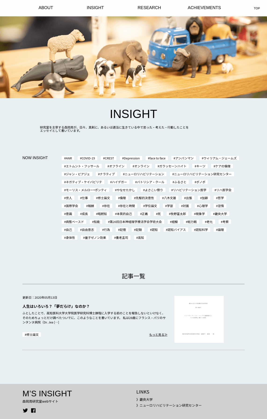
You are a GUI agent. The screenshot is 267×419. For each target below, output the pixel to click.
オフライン (116, 166)
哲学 (221, 198)
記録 (139, 229)
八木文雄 (170, 198)
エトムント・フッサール (82, 166)
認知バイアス (177, 229)
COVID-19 (88, 158)
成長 (85, 213)
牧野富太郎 (178, 213)
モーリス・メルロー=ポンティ (86, 190)
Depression (132, 158)
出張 (189, 198)
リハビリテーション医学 (189, 190)
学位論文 (151, 206)
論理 (221, 229)
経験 (175, 221)
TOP (257, 8)
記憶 (123, 229)
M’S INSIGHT (47, 393)
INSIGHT (95, 7)
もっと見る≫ (158, 334)
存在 (107, 206)
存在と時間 (127, 206)
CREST (109, 158)
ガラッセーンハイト (172, 166)
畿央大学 (221, 213)
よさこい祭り (154, 190)
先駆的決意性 (145, 198)
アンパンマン (184, 158)
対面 (186, 206)
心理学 (203, 206)
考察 (226, 221)
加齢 (205, 198)
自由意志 (88, 229)
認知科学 (202, 229)
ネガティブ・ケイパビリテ (84, 182)
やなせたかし (126, 190)
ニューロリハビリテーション (144, 174)
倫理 (123, 198)
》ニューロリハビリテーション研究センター (169, 405)
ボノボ (200, 182)
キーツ (201, 166)
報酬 (91, 206)
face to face (158, 158)
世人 (69, 198)
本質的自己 (124, 213)
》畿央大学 (144, 399)
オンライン (141, 166)
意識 (69, 213)
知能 (97, 221)
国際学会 (72, 206)
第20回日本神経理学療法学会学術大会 (136, 221)
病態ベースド (75, 221)
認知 (155, 229)
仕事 (85, 198)
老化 (210, 221)
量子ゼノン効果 (95, 237)
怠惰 (221, 206)
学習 (170, 206)
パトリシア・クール (150, 182)
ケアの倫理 (223, 166)
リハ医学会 (223, 190)
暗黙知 (102, 213)
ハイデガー (119, 182)
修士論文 (104, 198)
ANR (69, 158)
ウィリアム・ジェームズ (220, 158)
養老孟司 (122, 237)
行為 (107, 229)
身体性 (70, 237)
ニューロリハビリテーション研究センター (203, 174)
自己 (69, 229)
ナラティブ (107, 174)
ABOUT (46, 7)
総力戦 (192, 221)
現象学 (200, 213)
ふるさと (180, 182)
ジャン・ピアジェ (78, 174)
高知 (141, 237)
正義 (145, 213)
